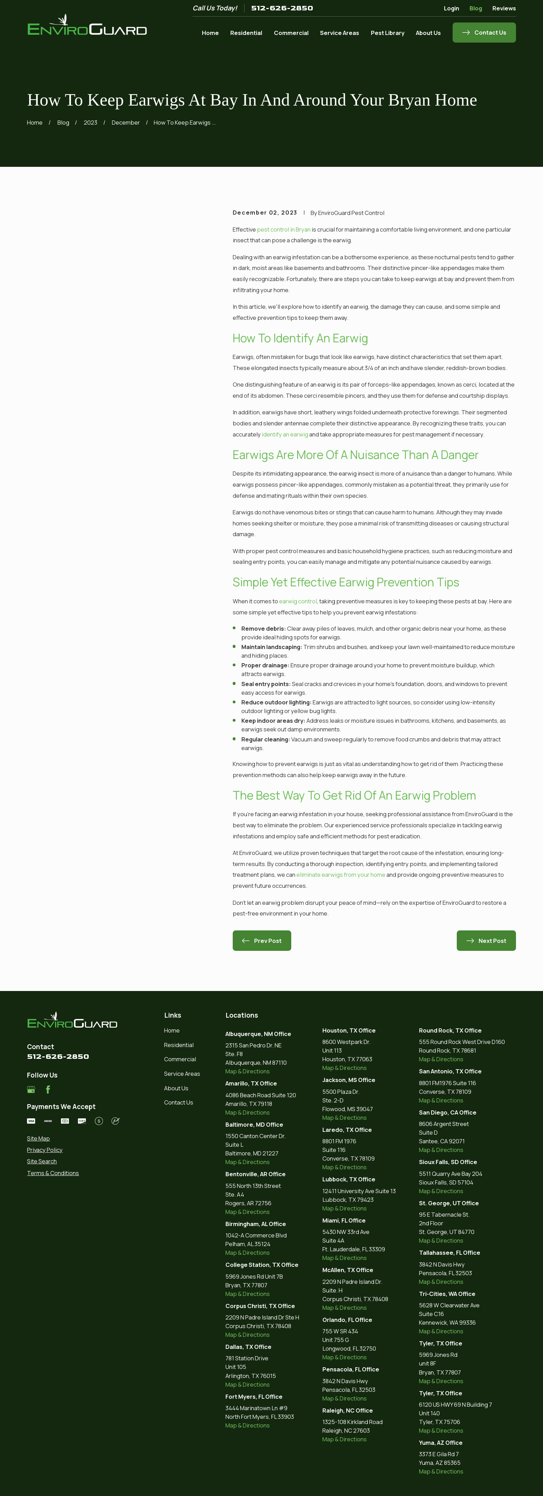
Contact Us (178, 1102)
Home (172, 1030)
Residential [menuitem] (246, 33)
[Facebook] (48, 1089)
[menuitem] (73, 1138)
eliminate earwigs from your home (340, 874)
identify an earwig (285, 434)
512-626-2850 (282, 8)
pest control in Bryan (284, 229)
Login (451, 8)
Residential (179, 1045)
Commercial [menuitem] (291, 33)
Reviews (504, 8)
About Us (176, 1088)
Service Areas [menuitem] (339, 33)
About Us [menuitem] (428, 33)
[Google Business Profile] (31, 1089)
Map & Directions (247, 1071)
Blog (476, 8)
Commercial (180, 1059)
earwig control (298, 601)
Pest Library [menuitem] (387, 33)
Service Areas (182, 1074)
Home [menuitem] (210, 33)
